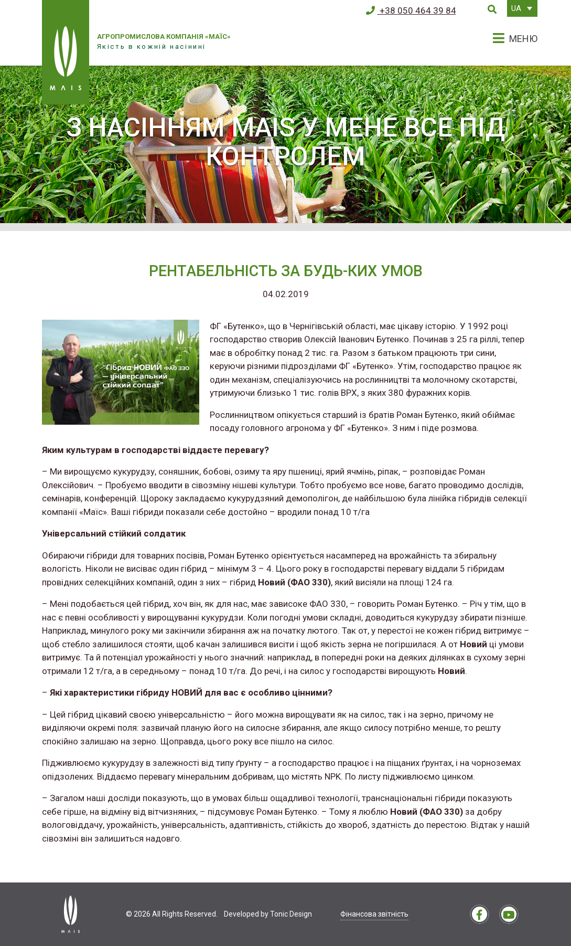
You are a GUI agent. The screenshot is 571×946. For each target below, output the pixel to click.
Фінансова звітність (374, 914)
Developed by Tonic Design (268, 914)
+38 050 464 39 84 (411, 10)
